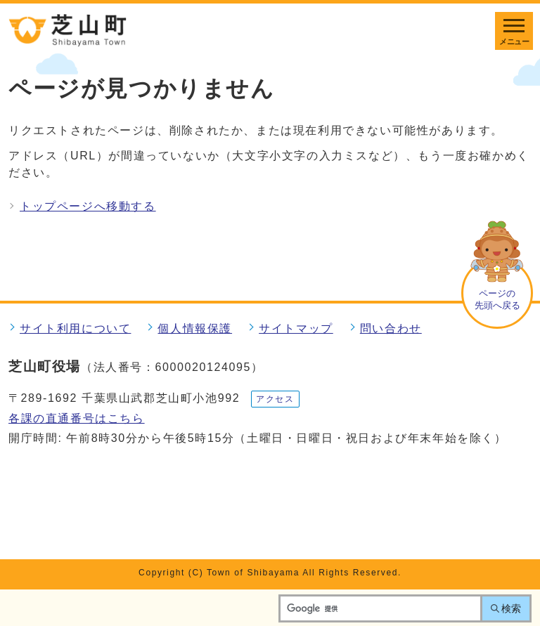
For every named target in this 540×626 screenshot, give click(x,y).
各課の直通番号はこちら (76, 418)
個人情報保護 (195, 328)
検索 (511, 608)
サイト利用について (75, 328)
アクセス (275, 399)
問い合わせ (391, 328)
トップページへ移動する (88, 206)
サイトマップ (296, 328)
